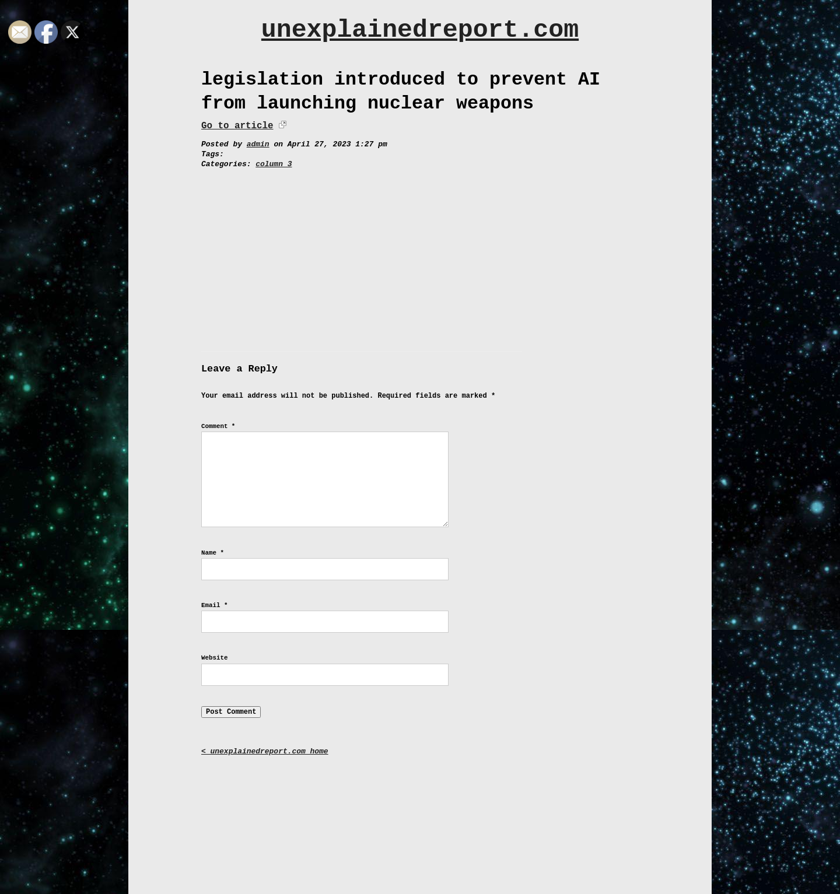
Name (212, 552)
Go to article (237, 126)
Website (214, 657)
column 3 (274, 164)
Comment (218, 426)
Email (214, 605)
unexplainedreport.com (420, 30)
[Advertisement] (420, 257)
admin (258, 144)
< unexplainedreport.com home (264, 751)
